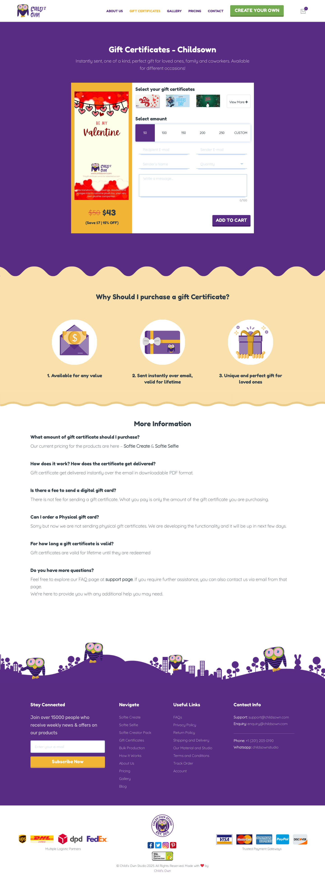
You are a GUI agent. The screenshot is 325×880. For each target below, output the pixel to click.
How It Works (130, 755)
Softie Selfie (167, 446)
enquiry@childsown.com (267, 723)
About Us (126, 763)
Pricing (124, 771)
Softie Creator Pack (135, 732)
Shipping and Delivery (191, 740)
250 (221, 133)
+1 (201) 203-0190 (259, 740)
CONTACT (215, 11)
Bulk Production (132, 748)
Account (180, 771)
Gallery (125, 778)
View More (238, 102)
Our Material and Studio (192, 748)
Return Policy (184, 732)
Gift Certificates (131, 740)
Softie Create (137, 446)
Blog (123, 786)
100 (164, 133)
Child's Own (162, 871)
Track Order (183, 763)
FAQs (177, 717)
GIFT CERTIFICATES (145, 11)
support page (119, 579)
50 (145, 133)
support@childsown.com (268, 717)
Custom (240, 133)
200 (202, 133)
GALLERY (174, 11)
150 (183, 133)
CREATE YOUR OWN (257, 10)
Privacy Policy (184, 725)
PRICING (194, 11)
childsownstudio (265, 747)
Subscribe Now (68, 761)
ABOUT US (114, 11)
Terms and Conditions (191, 755)
